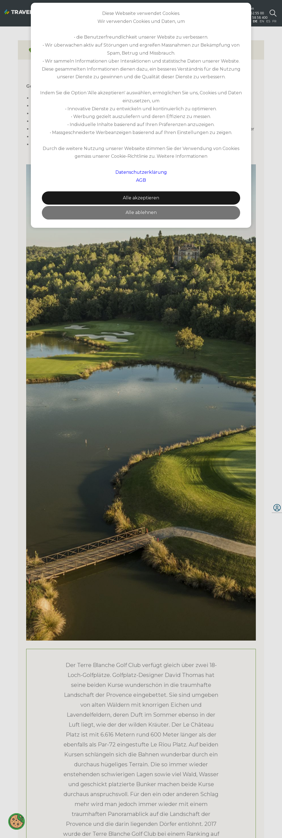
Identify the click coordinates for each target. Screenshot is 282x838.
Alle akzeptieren (141, 197)
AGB (141, 180)
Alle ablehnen (141, 212)
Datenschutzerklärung (141, 172)
